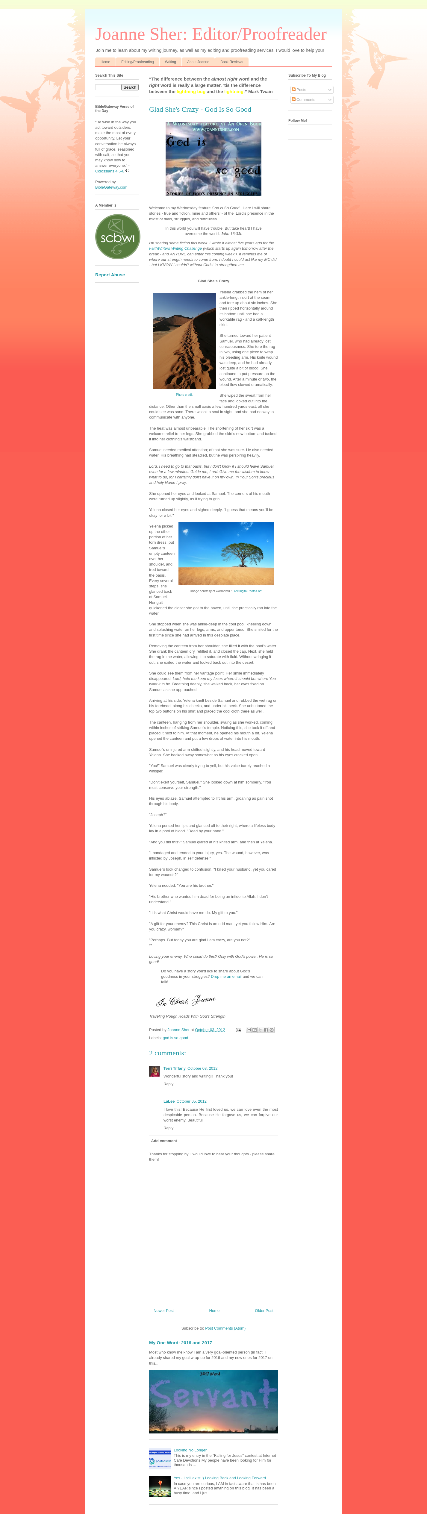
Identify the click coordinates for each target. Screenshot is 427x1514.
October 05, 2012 (192, 1101)
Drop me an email (226, 976)
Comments (303, 99)
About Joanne (198, 62)
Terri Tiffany (174, 1068)
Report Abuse (110, 274)
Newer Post (164, 1310)
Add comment (164, 1141)
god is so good (175, 1038)
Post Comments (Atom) (225, 1328)
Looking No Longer (190, 1450)
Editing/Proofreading (137, 62)
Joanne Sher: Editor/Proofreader (211, 34)
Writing (170, 62)
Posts (299, 89)
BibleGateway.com (111, 187)
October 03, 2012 (202, 1068)
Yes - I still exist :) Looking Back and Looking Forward (220, 1478)
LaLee (169, 1101)
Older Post (264, 1310)
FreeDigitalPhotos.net (247, 591)
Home (105, 62)
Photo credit (184, 394)
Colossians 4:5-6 (109, 171)
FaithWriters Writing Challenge (175, 248)
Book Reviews (231, 62)
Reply (168, 1084)
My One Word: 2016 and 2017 (180, 1342)
